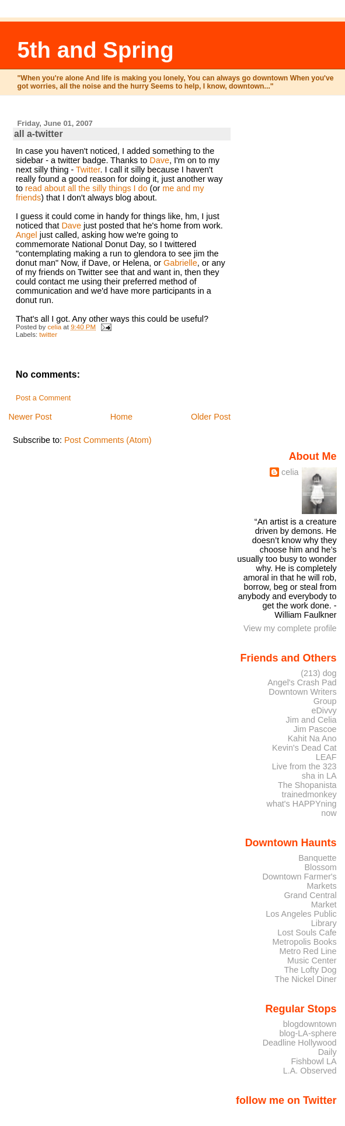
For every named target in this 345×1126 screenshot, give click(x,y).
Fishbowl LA (313, 1061)
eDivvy (324, 710)
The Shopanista (307, 785)
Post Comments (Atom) (108, 440)
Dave (159, 160)
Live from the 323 (304, 766)
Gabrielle (180, 263)
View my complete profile (290, 628)
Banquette (317, 858)
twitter (48, 334)
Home (121, 416)
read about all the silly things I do (86, 188)
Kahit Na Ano (312, 738)
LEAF (326, 757)
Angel (26, 235)
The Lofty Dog (310, 969)
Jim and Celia (311, 719)
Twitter (88, 169)
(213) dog (318, 673)
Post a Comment (43, 398)
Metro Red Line (307, 951)
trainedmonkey (308, 794)
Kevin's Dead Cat (304, 747)
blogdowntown (310, 1024)
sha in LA (319, 775)
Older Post (211, 416)
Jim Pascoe (314, 729)
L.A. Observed (310, 1070)
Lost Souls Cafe (306, 932)
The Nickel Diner (305, 979)
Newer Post (29, 416)
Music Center (312, 960)
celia (290, 472)
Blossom (321, 867)
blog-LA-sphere (307, 1033)
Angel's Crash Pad (301, 682)
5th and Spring (96, 49)
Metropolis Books (304, 941)
